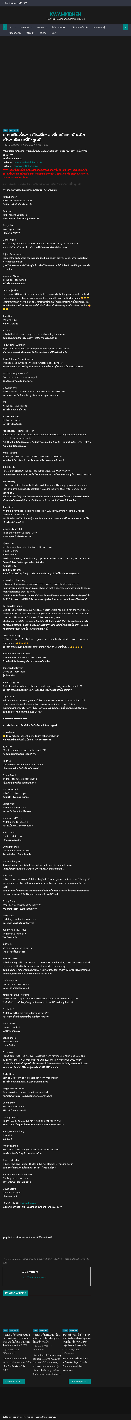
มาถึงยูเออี (74, 1259)
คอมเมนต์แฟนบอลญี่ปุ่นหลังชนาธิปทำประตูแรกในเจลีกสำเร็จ (46, 1338)
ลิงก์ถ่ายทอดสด (58, 27)
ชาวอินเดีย (55, 1259)
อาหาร (54, 32)
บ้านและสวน (15, 32)
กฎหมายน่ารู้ (99, 27)
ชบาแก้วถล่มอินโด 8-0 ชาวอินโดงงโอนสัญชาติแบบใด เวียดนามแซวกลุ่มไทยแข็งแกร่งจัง (77, 1340)
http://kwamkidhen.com (34, 1277)
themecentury (49, 1416)
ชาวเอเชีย (65, 1259)
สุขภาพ (43, 32)
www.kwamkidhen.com (26, 166)
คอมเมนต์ (24, 27)
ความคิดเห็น (27, 1259)
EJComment (29, 145)
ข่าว (11, 27)
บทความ (40, 27)
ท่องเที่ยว (30, 32)
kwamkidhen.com (29, 1203)
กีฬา (5, 130)
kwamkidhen (65, 14)
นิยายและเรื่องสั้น (80, 27)
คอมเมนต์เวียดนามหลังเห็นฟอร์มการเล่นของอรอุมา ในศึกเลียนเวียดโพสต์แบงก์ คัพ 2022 (16, 1340)
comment (17, 1259)
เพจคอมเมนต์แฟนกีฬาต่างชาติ (28, 162)
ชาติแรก (46, 1259)
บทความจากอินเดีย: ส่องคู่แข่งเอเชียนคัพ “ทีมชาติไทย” (16, 1381)
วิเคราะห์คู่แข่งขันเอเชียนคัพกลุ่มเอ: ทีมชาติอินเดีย (81, 1381)
